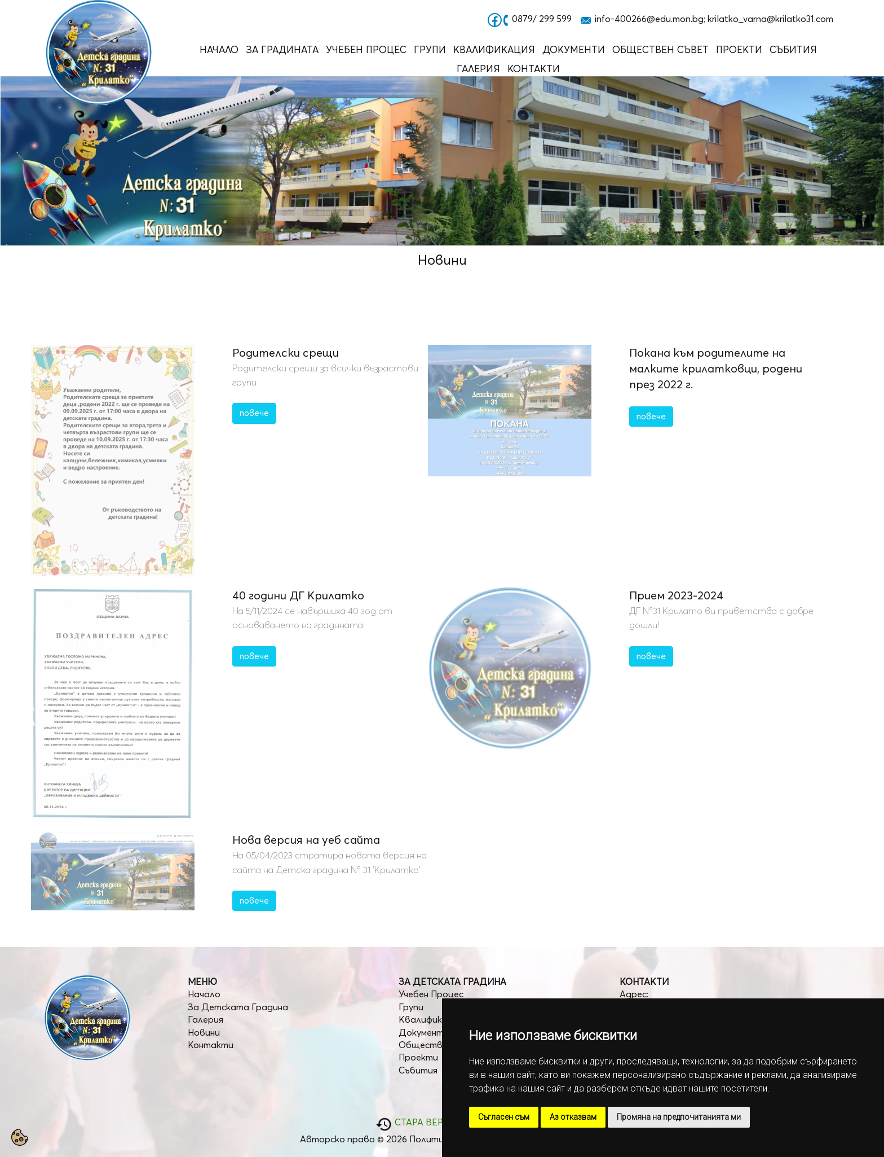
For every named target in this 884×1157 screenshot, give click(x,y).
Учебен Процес (366, 49)
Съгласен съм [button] (503, 1116)
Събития (793, 49)
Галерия (478, 68)
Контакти (533, 68)
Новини (204, 1032)
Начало (219, 49)
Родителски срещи (285, 352)
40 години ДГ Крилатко (298, 595)
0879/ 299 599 (542, 18)
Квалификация (494, 49)
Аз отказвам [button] (573, 1116)
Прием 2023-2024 (676, 595)
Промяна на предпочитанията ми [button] (679, 1116)
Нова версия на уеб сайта (306, 839)
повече (254, 412)
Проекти (739, 49)
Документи (573, 49)
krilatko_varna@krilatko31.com (770, 18)
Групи (430, 49)
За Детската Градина (238, 1007)
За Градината (282, 49)
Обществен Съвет (660, 49)
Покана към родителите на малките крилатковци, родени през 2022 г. (715, 368)
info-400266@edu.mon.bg (649, 18)
